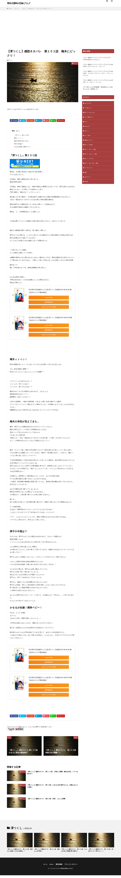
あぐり (86, 123)
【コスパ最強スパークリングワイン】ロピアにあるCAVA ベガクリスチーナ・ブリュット (98, 65)
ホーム (44, 846)
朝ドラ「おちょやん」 (91, 113)
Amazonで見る (37, 297)
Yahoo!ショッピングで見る (37, 302)
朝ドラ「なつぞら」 (90, 162)
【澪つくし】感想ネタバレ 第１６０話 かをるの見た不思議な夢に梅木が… (74, 832)
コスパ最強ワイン (89, 118)
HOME (10, 8)
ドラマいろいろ (89, 172)
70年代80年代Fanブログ (18, 3)
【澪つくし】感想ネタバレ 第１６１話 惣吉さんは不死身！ (47, 832)
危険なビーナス (89, 142)
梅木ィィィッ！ (18, 138)
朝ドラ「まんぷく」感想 (91, 157)
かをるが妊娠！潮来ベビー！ (22, 146)
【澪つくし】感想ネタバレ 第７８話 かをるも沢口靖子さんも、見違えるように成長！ (52, 767)
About (50, 846)
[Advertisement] (60, 29)
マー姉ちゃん (88, 108)
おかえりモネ (88, 103)
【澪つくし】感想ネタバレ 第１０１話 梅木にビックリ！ (37, 8)
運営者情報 (58, 846)
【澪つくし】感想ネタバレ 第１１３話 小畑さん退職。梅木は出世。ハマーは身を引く (52, 754)
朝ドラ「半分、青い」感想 (92, 167)
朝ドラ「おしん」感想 (91, 152)
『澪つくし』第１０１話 (21, 135)
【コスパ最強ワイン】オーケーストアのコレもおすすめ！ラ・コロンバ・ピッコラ (98, 81)
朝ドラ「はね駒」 (89, 147)
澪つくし (17, 8)
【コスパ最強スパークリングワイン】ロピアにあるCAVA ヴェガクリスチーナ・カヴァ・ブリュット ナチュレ (98, 73)
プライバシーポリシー (72, 846)
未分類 (86, 186)
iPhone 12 (87, 128)
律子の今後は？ (18, 144)
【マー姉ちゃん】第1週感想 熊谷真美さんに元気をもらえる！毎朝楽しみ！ (98, 88)
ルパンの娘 (87, 137)
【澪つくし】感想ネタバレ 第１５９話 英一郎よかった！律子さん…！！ (101, 832)
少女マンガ (87, 181)
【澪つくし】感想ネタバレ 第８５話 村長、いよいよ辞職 (50, 780)
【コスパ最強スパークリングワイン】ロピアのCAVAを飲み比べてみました (97, 58)
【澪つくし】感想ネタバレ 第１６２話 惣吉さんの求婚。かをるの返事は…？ (20, 832)
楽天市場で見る (55, 297)
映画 (85, 177)
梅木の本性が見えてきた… (22, 141)
